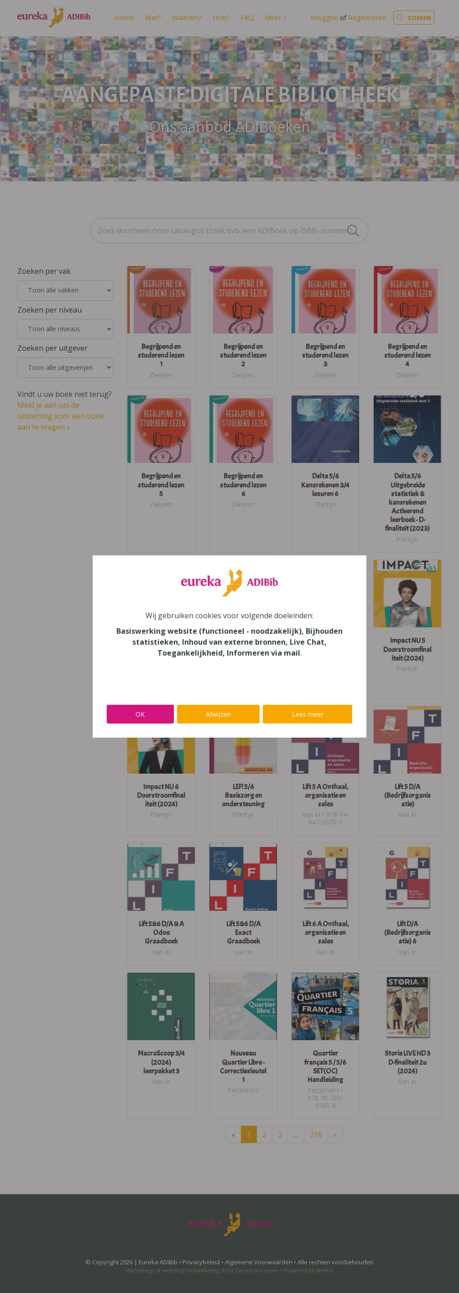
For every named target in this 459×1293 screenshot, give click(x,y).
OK (140, 714)
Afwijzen (218, 714)
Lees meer (307, 714)
